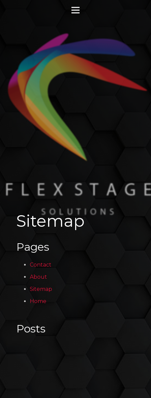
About (38, 277)
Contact (40, 265)
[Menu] (75, 10)
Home (38, 301)
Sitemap (41, 289)
